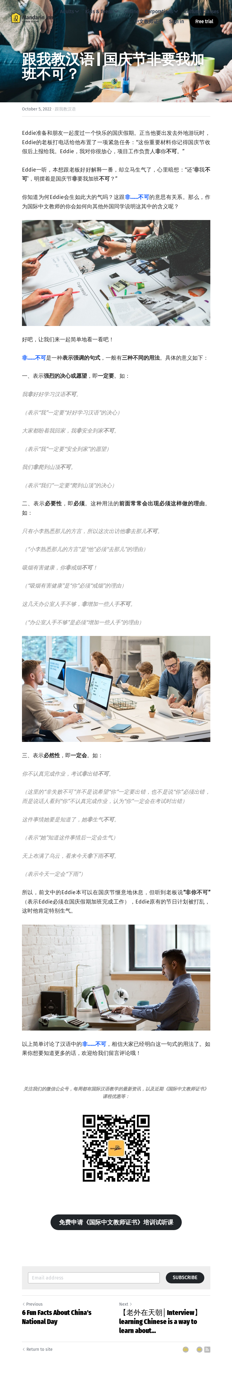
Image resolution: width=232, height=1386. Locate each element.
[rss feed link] (207, 1350)
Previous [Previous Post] (32, 1304)
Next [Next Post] (125, 1304)
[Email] (199, 1350)
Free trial (204, 21)
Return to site (37, 1349)
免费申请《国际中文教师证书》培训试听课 (116, 1222)
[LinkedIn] (186, 1350)
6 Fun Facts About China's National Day (56, 1317)
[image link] (32, 17)
